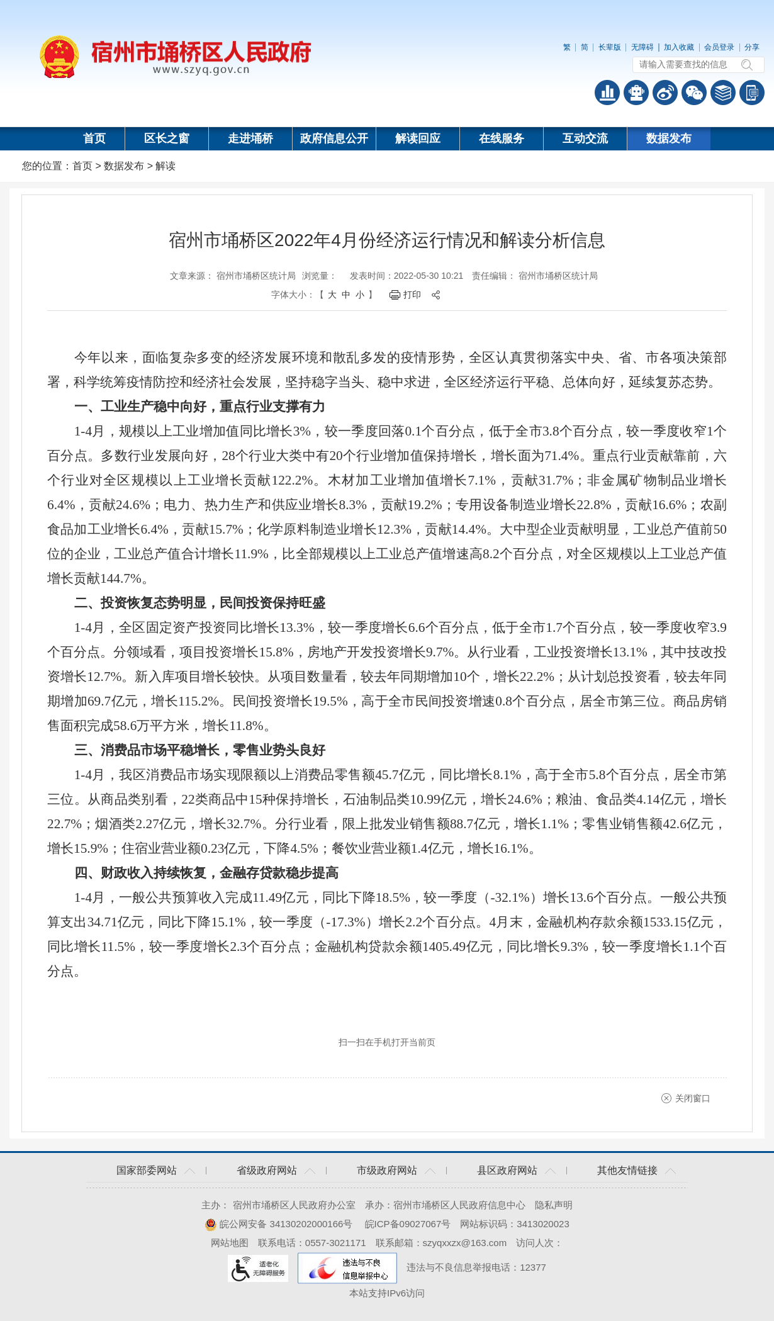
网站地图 (230, 1242)
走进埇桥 (250, 138)
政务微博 (665, 92)
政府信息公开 (334, 138)
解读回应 (417, 138)
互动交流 (585, 138)
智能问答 (636, 92)
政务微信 (694, 92)
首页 (94, 138)
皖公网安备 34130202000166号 (278, 1223)
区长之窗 (166, 138)
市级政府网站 (387, 1170)
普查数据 (607, 92)
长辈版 (609, 47)
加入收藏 (679, 47)
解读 (165, 165)
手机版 (752, 92)
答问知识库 (723, 92)
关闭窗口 (692, 1098)
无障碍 (642, 47)
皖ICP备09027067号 (408, 1223)
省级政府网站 (267, 1170)
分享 (752, 47)
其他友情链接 (627, 1170)
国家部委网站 (146, 1170)
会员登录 (719, 47)
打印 (412, 294)
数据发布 (669, 138)
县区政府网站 (507, 1170)
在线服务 (501, 138)
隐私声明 (554, 1205)
